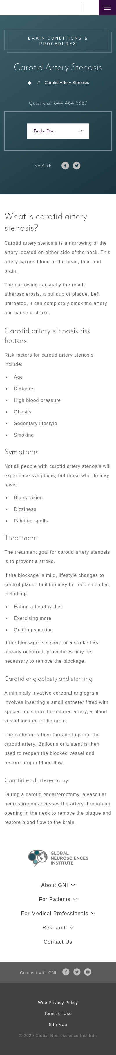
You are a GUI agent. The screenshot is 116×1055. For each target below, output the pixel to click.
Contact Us (58, 942)
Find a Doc (44, 131)
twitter (77, 166)
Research (54, 928)
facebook (65, 166)
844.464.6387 (74, 8)
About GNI (54, 885)
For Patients (54, 899)
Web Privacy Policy (58, 1002)
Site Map (58, 1024)
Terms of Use (58, 1013)
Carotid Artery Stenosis (67, 82)
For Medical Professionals (54, 913)
